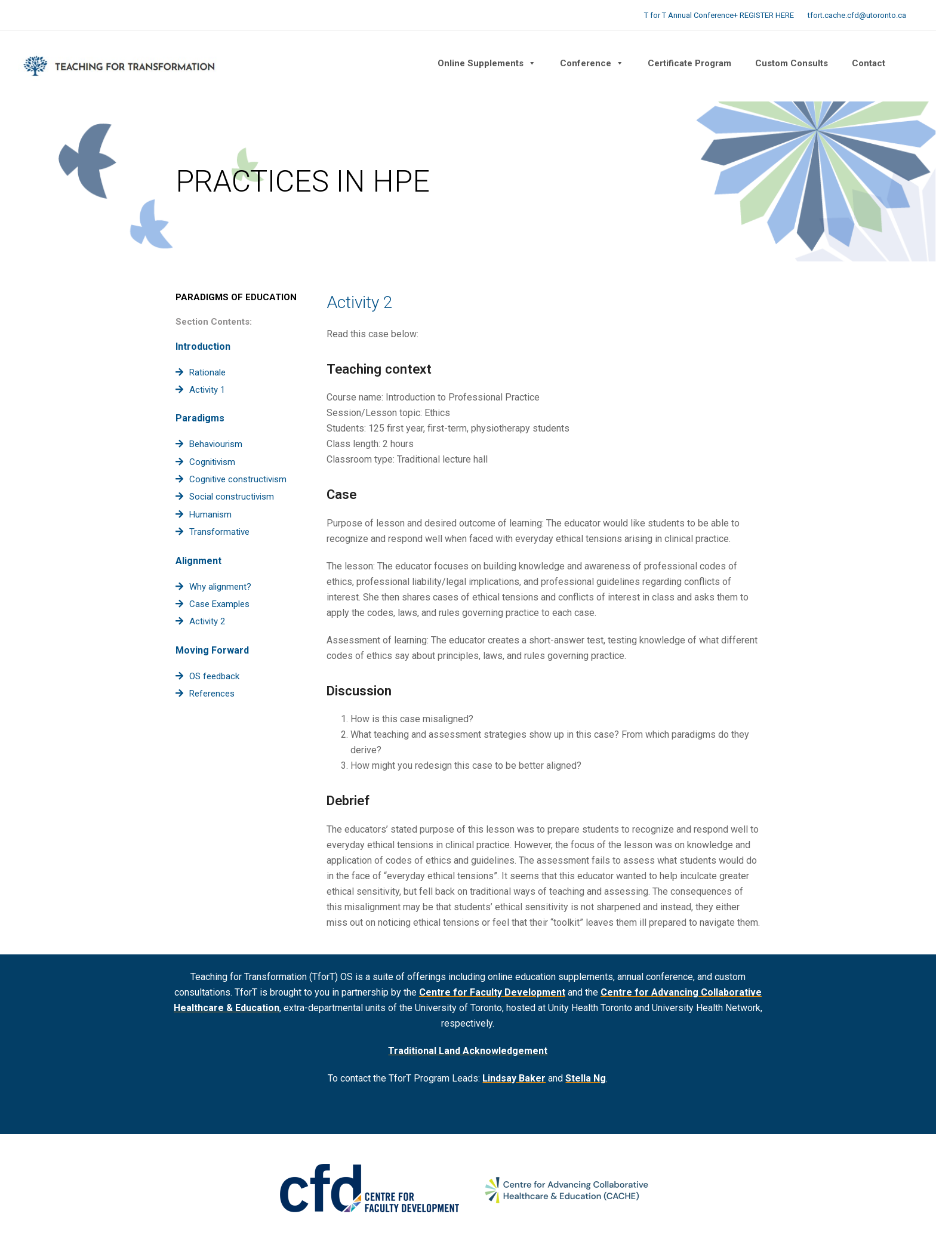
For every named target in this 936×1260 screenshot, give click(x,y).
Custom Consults (791, 63)
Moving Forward (212, 650)
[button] (909, 63)
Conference (592, 63)
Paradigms (200, 418)
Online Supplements (487, 63)
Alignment (198, 560)
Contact (868, 63)
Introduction (203, 346)
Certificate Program (689, 63)
